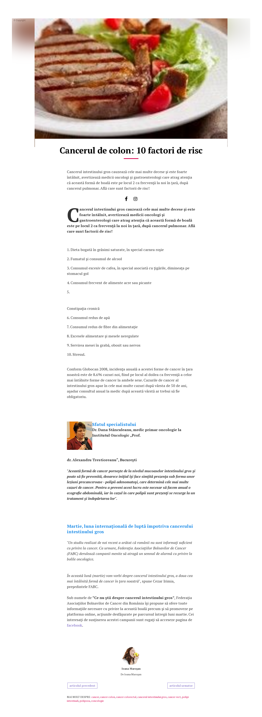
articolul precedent (82, 686)
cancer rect (174, 697)
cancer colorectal (126, 697)
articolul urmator (181, 686)
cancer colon (107, 697)
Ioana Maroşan (131, 668)
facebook (74, 625)
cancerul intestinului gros (152, 697)
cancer (95, 697)
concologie (97, 700)
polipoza (85, 700)
